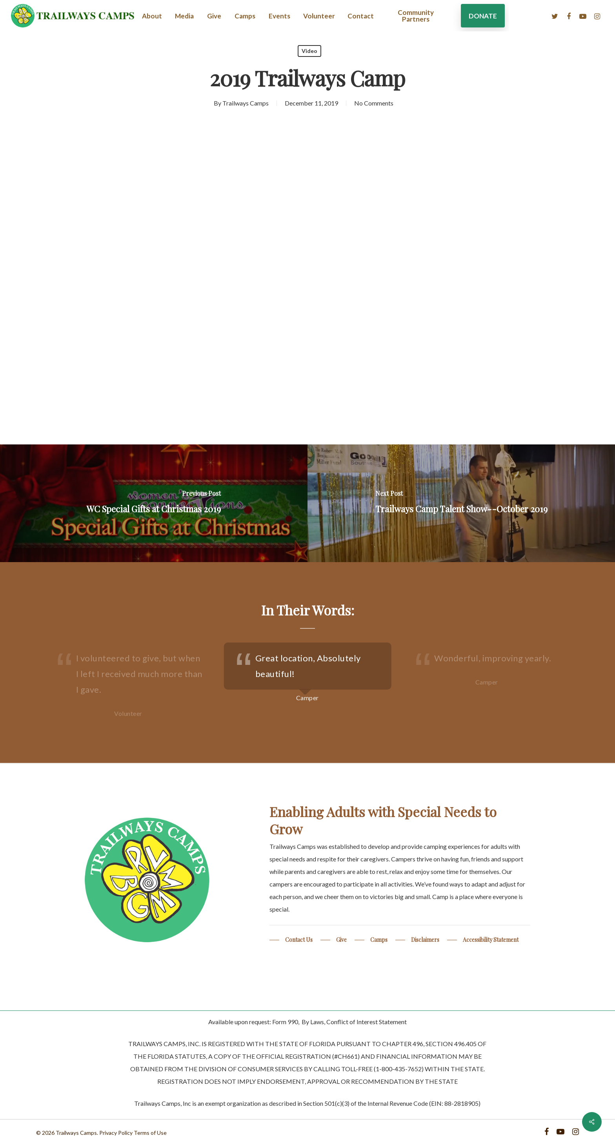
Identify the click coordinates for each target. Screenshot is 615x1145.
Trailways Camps (245, 103)
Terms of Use (150, 1132)
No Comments (373, 103)
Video (309, 50)
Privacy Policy (116, 1132)
